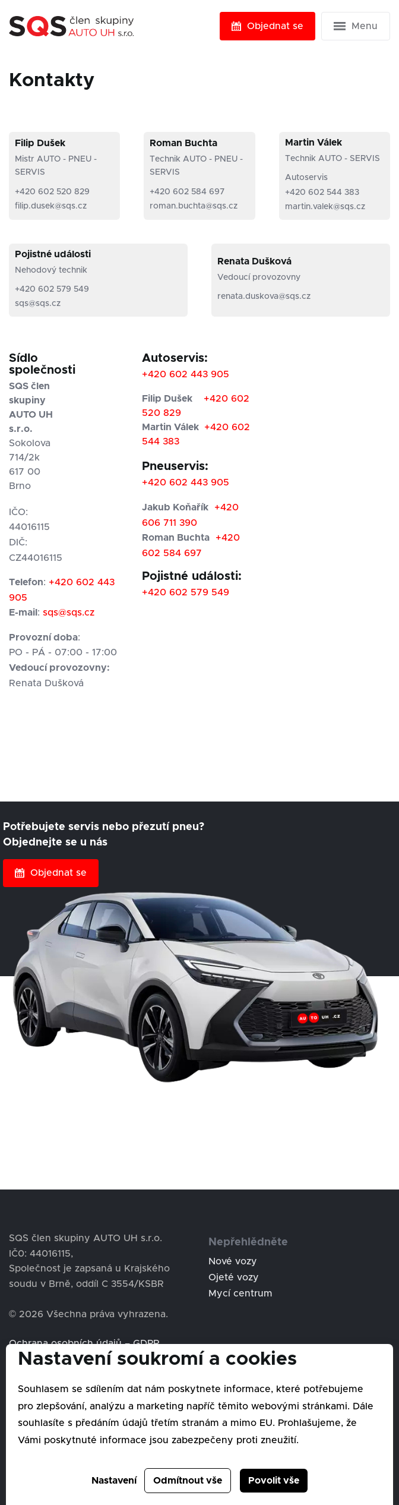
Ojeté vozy (233, 1277)
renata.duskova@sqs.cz (264, 296)
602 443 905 (199, 374)
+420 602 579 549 (52, 289)
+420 (155, 374)
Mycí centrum (240, 1293)
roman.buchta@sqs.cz (194, 206)
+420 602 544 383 (322, 192)
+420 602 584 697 (187, 192)
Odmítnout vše (187, 1480)
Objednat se (267, 26)
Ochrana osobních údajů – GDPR (84, 1343)
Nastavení (114, 1480)
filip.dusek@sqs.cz (51, 206)
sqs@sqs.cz (38, 303)
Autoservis (306, 177)
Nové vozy (232, 1261)
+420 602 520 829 (52, 192)
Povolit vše (273, 1480)
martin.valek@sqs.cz (325, 207)
